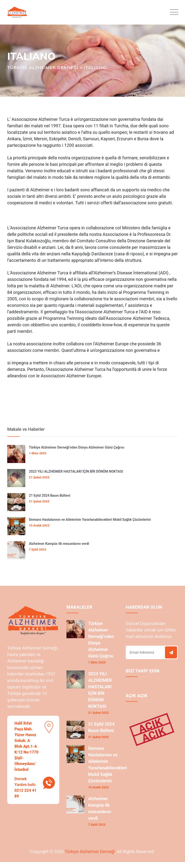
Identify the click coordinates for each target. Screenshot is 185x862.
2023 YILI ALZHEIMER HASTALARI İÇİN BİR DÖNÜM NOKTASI (76, 471)
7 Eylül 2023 (37, 549)
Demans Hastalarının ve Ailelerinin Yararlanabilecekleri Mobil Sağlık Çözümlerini (90, 519)
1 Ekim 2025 (37, 453)
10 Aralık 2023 (39, 525)
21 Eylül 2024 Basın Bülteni (49, 495)
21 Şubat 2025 (39, 477)
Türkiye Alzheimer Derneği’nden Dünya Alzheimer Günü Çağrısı (76, 447)
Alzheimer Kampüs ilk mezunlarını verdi (59, 544)
